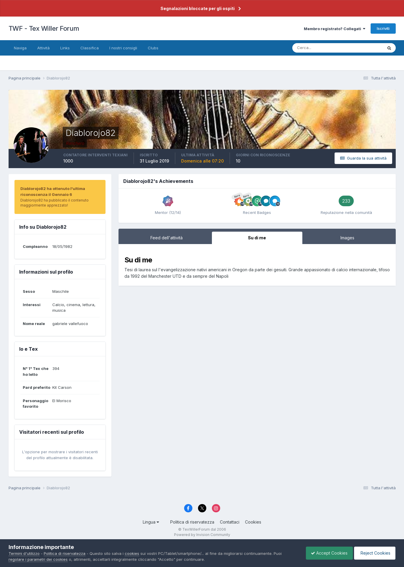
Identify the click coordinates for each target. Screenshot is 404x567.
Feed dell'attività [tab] (166, 237)
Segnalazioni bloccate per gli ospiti (197, 8)
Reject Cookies (373, 552)
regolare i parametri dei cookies (38, 559)
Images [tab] (347, 237)
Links (65, 48)
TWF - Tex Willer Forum (44, 28)
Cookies (253, 521)
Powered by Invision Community (202, 534)
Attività (43, 48)
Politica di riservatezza (192, 521)
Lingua (151, 521)
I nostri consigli (123, 48)
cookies (132, 553)
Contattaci (229, 521)
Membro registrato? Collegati (334, 28)
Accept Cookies (326, 552)
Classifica (89, 48)
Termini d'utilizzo (24, 553)
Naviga (20, 48)
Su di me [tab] (257, 237)
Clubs (153, 48)
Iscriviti (383, 28)
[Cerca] (318, 48)
